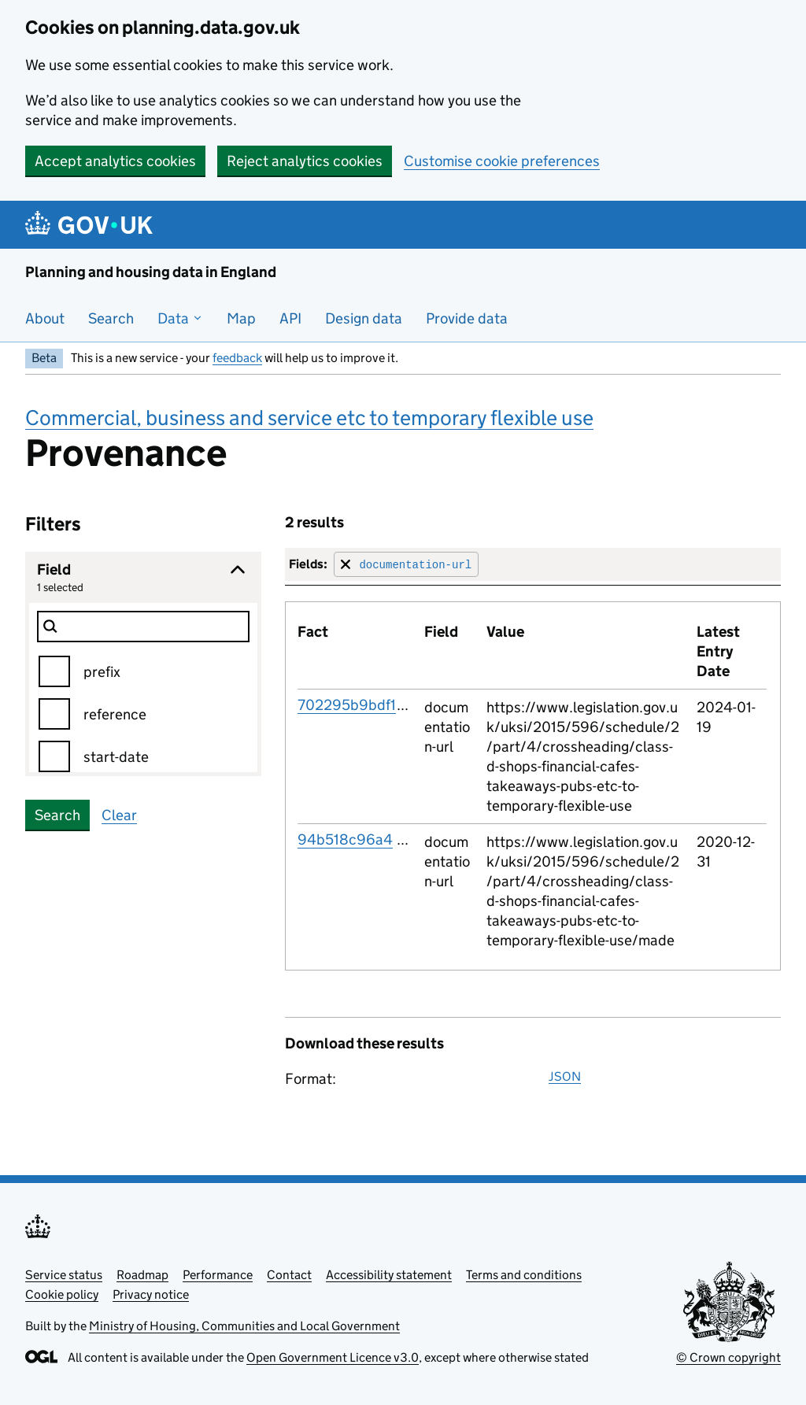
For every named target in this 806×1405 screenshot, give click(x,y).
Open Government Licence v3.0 (332, 1357)
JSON (565, 1076)
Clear (119, 815)
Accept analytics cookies (115, 161)
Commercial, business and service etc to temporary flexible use (309, 418)
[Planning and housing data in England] (91, 224)
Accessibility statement (389, 1274)
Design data (363, 318)
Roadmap (142, 1274)
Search (111, 318)
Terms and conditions (524, 1274)
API (290, 318)
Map (241, 318)
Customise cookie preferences (502, 160)
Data (180, 318)
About (45, 318)
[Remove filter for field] (406, 563)
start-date (116, 757)
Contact (289, 1274)
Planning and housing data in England (150, 272)
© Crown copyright (728, 1357)
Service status (63, 1274)
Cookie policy (61, 1294)
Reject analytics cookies (305, 161)
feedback (237, 357)
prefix (101, 672)
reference (114, 714)
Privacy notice (151, 1294)
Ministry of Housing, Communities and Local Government (244, 1325)
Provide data (467, 318)
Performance (218, 1274)
